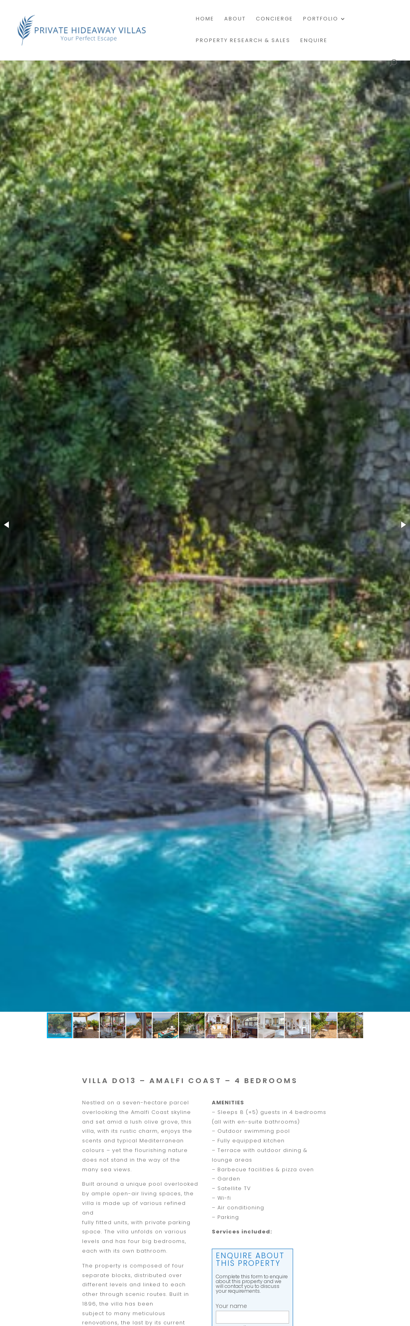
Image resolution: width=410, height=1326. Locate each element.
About (235, 19)
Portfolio (320, 19)
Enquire (314, 41)
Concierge (274, 19)
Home (205, 19)
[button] (7, 524)
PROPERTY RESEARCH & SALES (243, 41)
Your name (252, 1311)
